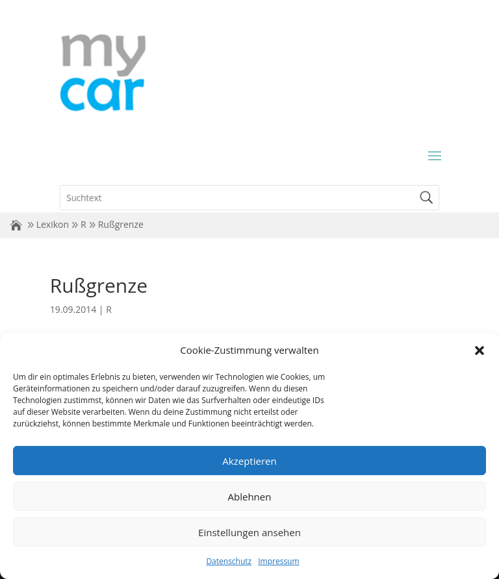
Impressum (278, 561)
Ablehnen (250, 496)
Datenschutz (228, 561)
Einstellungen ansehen (249, 532)
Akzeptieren (249, 460)
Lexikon (52, 224)
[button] (479, 350)
